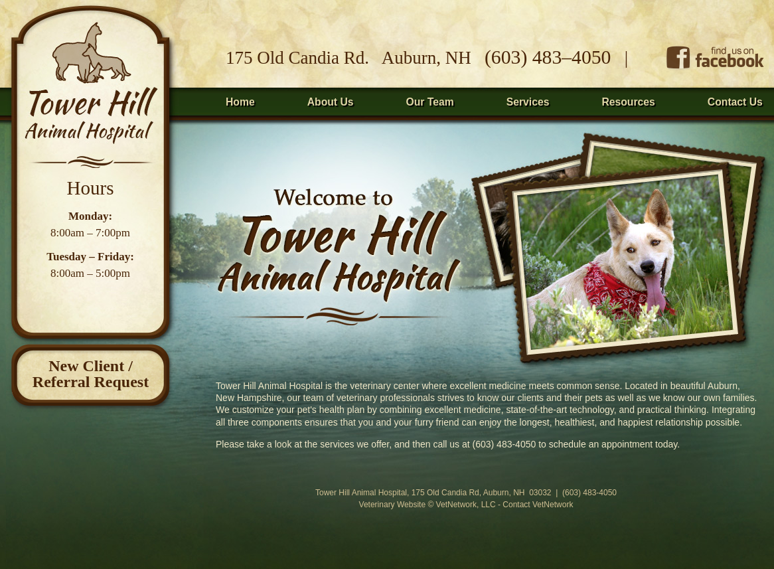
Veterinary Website (392, 504)
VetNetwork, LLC (466, 504)
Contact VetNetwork (538, 504)
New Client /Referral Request (91, 373)
